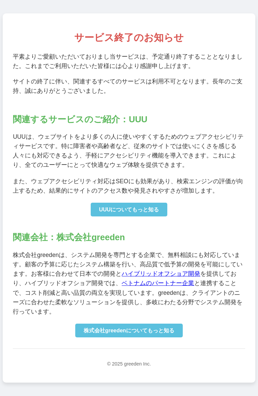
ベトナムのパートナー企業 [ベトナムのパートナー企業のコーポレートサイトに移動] (158, 283)
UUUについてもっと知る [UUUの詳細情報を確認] (129, 209)
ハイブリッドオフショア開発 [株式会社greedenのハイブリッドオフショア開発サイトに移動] (161, 273)
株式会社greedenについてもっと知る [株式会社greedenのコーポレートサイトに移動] (129, 330)
